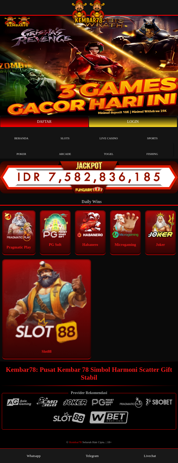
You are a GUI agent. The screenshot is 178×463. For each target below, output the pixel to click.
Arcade (65, 150)
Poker (21, 150)
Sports (152, 134)
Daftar (44, 122)
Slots (64, 134)
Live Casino (108, 134)
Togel (108, 150)
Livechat (147, 456)
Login (133, 122)
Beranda (21, 134)
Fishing (152, 150)
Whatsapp (31, 456)
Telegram (90, 456)
